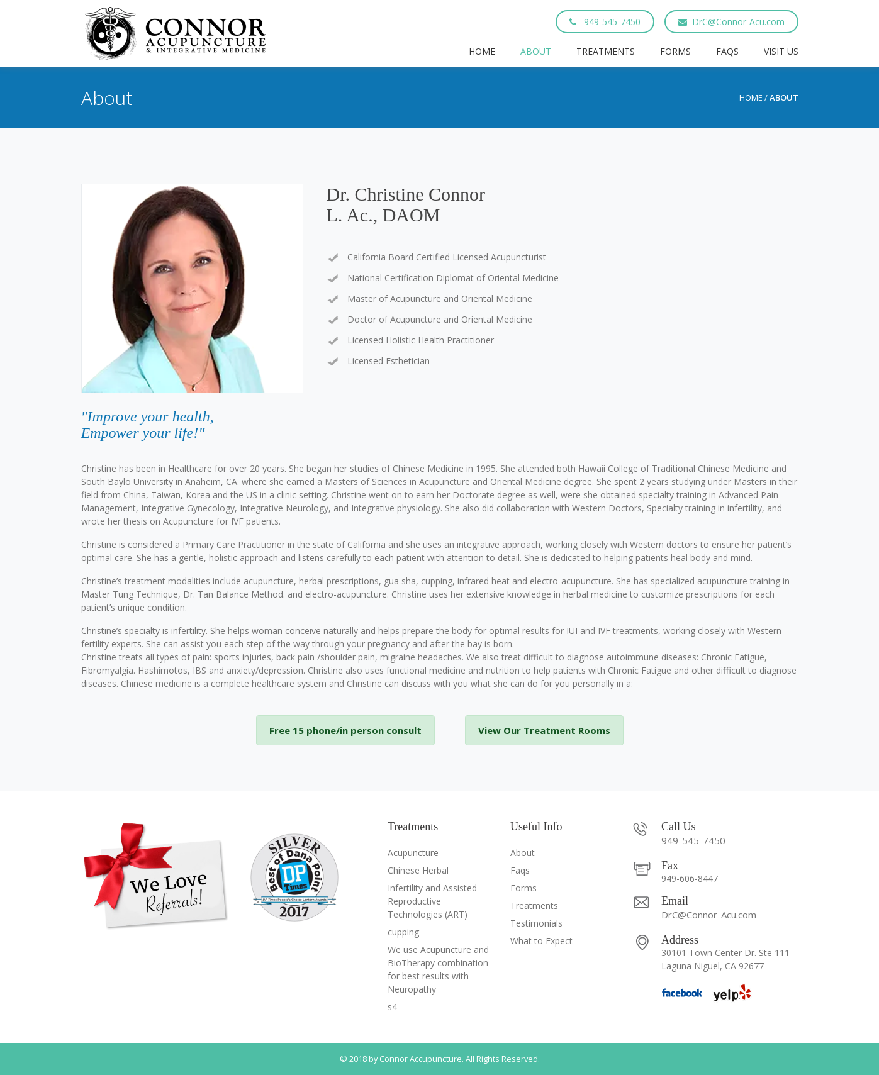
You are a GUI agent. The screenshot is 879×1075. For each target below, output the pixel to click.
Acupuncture (413, 853)
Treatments (605, 51)
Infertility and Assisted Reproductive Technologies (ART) (432, 901)
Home (482, 51)
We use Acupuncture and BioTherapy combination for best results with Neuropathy (438, 969)
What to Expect (541, 941)
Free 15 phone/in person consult (345, 730)
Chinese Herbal (418, 870)
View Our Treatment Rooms (544, 730)
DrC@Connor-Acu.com (731, 22)
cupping (403, 932)
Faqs (727, 51)
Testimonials (536, 923)
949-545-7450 (605, 22)
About (535, 51)
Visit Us (781, 51)
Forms (675, 51)
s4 (392, 1007)
